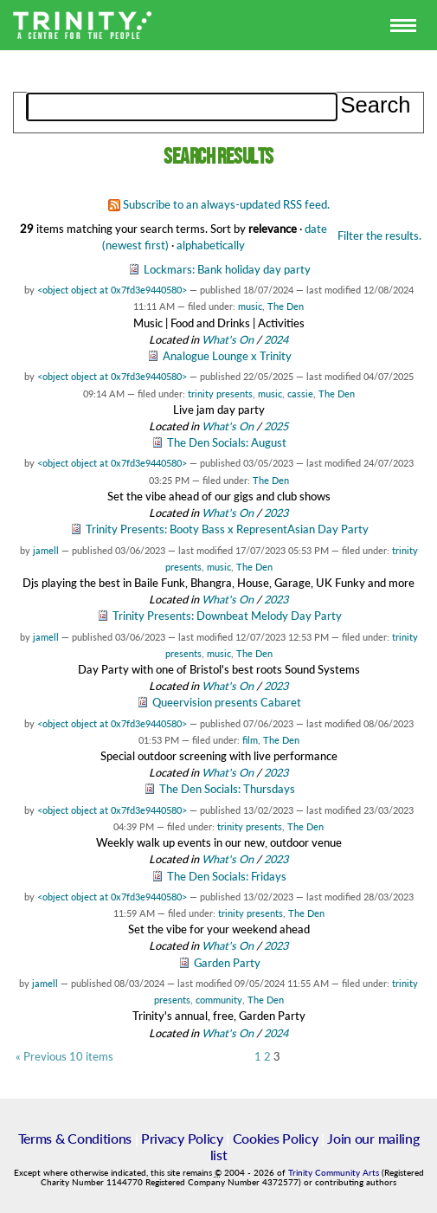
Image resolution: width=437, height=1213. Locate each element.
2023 (276, 512)
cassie (300, 393)
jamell (46, 550)
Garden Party (227, 963)
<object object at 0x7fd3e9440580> (112, 289)
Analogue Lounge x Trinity (227, 356)
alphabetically (211, 245)
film (250, 739)
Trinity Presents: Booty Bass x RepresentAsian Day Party (227, 529)
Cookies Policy (275, 1138)
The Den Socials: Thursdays (227, 789)
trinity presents (220, 393)
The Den (285, 306)
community (219, 999)
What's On (229, 339)
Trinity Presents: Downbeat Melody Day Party (227, 616)
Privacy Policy (182, 1138)
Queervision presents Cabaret (226, 702)
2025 (276, 426)
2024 (276, 339)
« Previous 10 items (64, 1056)
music (250, 306)
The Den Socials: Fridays (226, 876)
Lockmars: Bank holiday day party (227, 269)
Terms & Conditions (75, 1138)
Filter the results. (379, 235)
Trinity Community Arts (335, 1173)
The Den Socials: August (226, 442)
